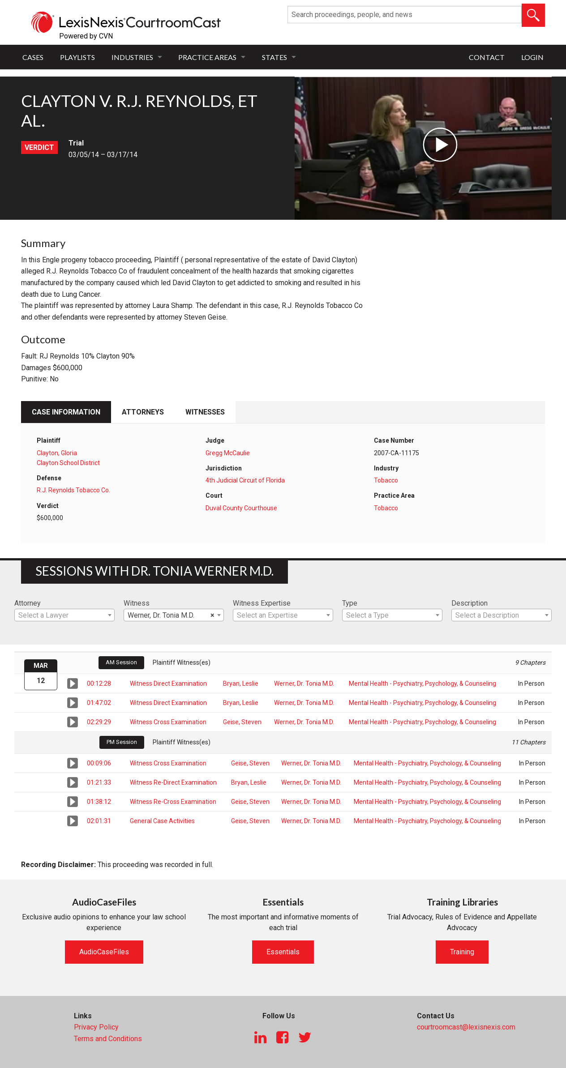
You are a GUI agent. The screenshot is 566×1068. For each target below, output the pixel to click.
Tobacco (386, 480)
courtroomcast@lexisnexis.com (466, 1027)
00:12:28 (99, 683)
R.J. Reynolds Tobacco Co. (73, 490)
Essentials (283, 952)
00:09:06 (99, 763)
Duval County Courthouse (241, 508)
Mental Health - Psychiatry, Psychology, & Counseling (422, 683)
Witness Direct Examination (168, 683)
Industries (132, 57)
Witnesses (205, 412)
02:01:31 (99, 820)
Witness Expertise (262, 603)
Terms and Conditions (108, 1038)
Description (469, 603)
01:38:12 (99, 801)
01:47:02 (99, 702)
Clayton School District (68, 462)
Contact (487, 57)
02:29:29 (99, 722)
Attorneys (143, 412)
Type (349, 603)
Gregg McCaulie (228, 453)
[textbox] (64, 615)
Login (532, 57)
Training (462, 952)
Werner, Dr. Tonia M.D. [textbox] (171, 615)
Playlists (77, 57)
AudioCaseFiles (104, 952)
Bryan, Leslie (240, 683)
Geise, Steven (242, 722)
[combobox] (64, 615)
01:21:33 (99, 782)
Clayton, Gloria (57, 453)
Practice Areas (207, 57)
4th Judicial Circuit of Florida (245, 480)
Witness (137, 603)
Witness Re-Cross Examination (173, 801)
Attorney (27, 603)
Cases (32, 57)
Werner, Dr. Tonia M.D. (304, 683)
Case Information (66, 412)
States (274, 57)
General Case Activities (162, 820)
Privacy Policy (96, 1027)
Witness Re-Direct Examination (173, 782)
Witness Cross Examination (168, 722)
